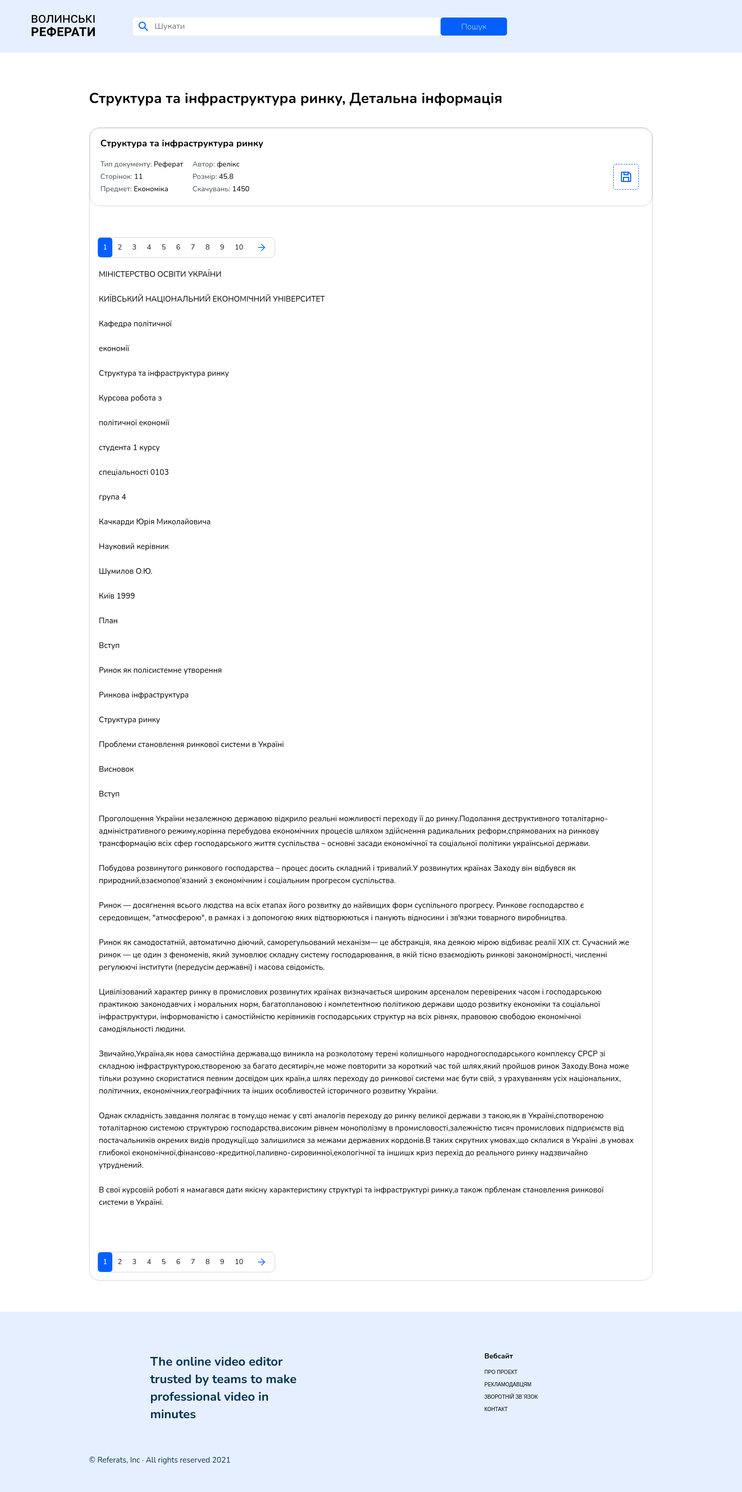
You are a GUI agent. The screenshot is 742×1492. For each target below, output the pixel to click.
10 (238, 247)
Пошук (473, 26)
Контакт (496, 1409)
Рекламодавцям (507, 1384)
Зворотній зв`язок (510, 1397)
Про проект (500, 1372)
